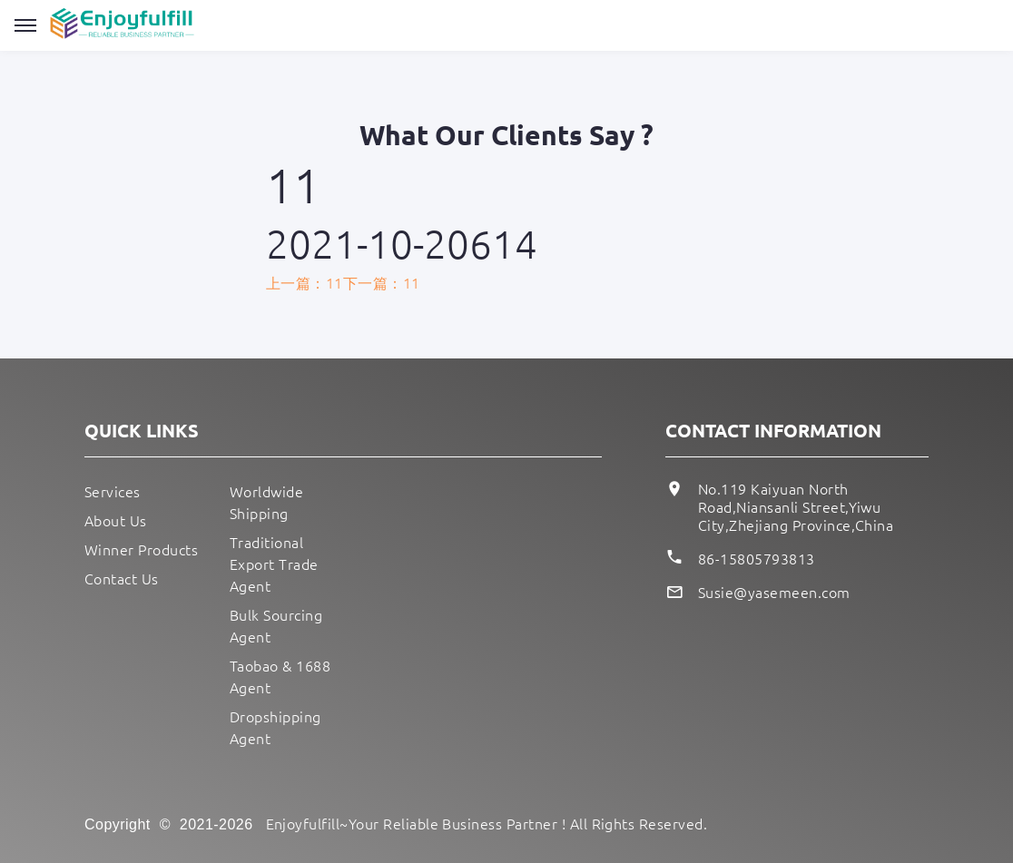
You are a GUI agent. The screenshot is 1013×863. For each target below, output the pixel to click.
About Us (115, 520)
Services (112, 491)
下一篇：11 (381, 282)
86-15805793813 (756, 558)
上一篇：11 (304, 282)
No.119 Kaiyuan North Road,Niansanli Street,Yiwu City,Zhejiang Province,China (795, 506)
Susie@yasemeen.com (774, 592)
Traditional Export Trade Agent (274, 563)
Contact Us (121, 578)
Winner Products (141, 549)
